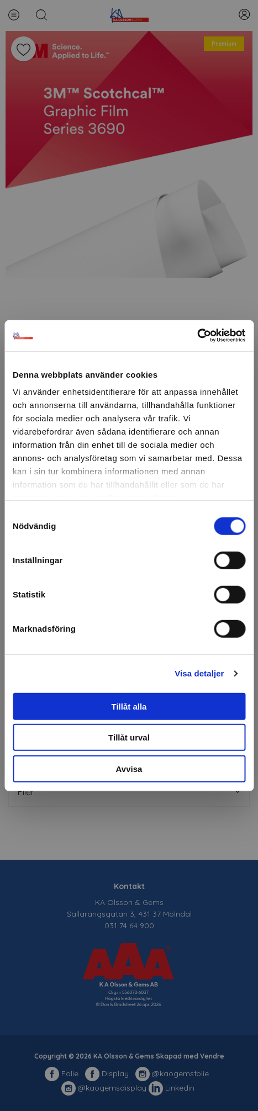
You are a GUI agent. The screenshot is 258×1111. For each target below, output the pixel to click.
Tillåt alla (129, 706)
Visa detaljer (199, 673)
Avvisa (129, 768)
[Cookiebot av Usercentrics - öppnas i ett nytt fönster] (197, 336)
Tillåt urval (129, 737)
